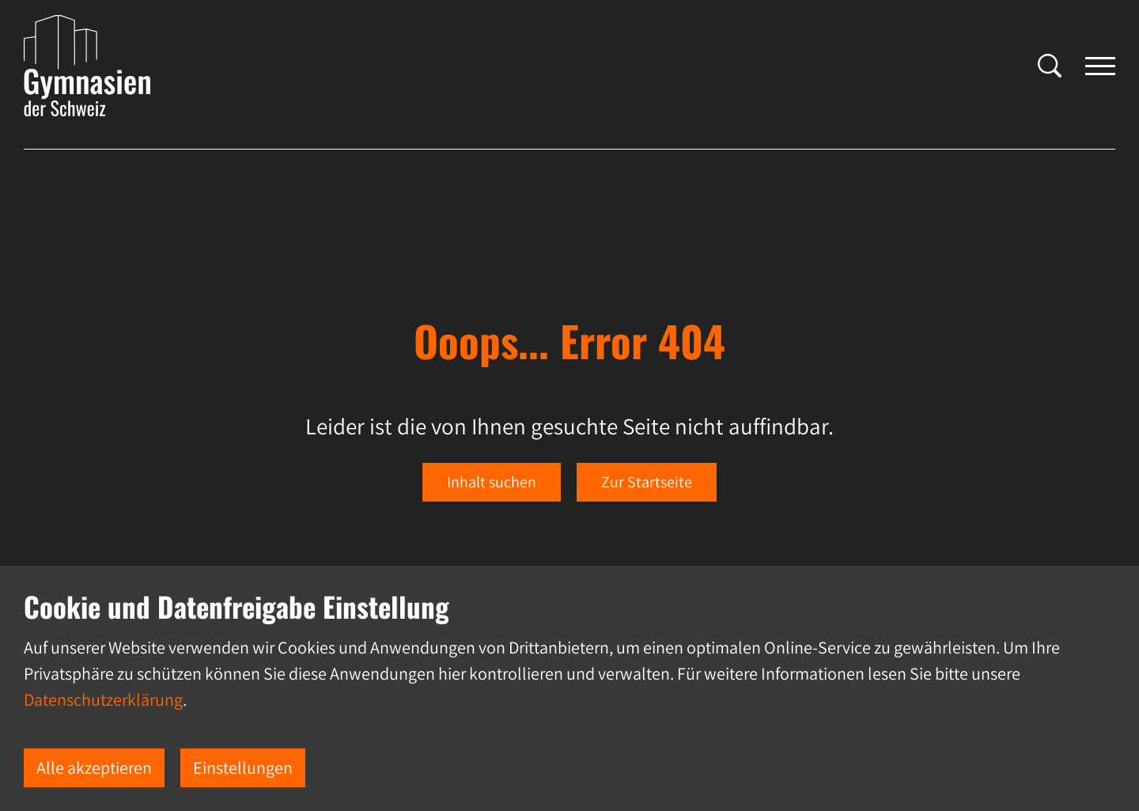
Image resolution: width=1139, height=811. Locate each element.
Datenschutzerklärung (103, 699)
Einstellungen (243, 767)
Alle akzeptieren (94, 767)
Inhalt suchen (491, 482)
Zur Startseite (646, 482)
